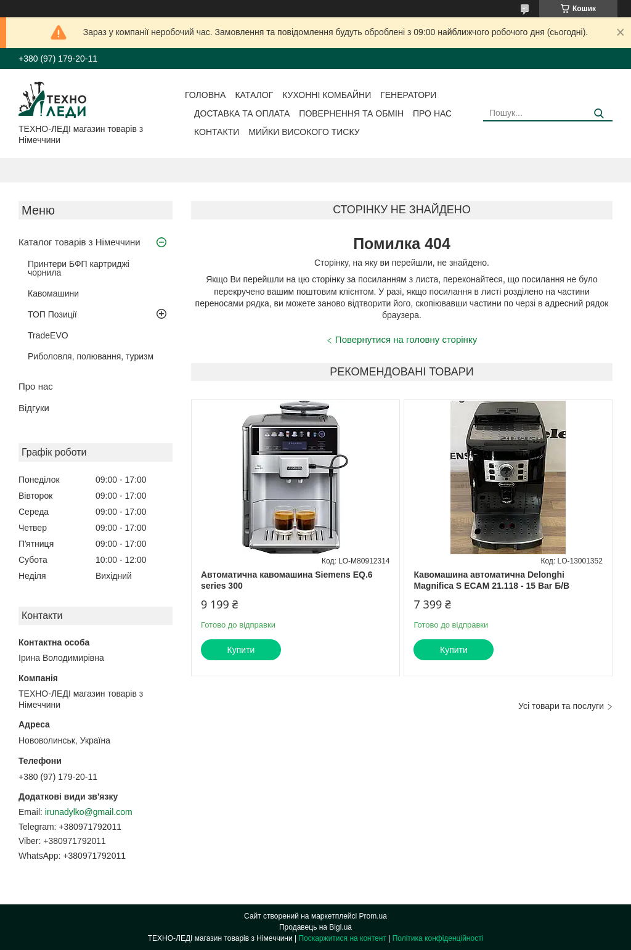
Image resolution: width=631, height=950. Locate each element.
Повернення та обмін (351, 113)
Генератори (408, 95)
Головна (205, 95)
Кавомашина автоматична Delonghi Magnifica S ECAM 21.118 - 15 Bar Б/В (491, 580)
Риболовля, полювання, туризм (90, 356)
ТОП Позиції (52, 314)
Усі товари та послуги (561, 706)
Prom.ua (373, 916)
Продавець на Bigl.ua (315, 927)
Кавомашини (53, 293)
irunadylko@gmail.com (88, 812)
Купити (241, 650)
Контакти (216, 132)
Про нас (432, 113)
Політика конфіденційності (438, 938)
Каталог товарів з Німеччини (79, 242)
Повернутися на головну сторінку (406, 339)
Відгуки (33, 408)
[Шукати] (599, 113)
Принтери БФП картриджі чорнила (78, 268)
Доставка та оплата (242, 113)
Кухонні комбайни (326, 95)
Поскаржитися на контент (342, 938)
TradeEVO (48, 335)
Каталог (254, 95)
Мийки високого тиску (303, 132)
